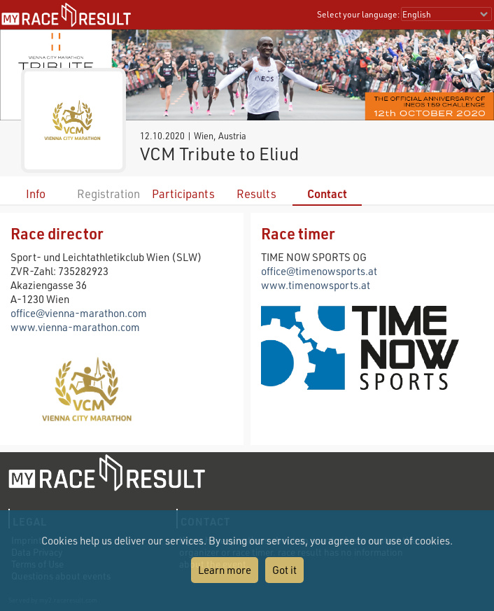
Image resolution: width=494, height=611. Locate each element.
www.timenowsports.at (315, 285)
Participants (183, 193)
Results (256, 193)
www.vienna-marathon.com (75, 327)
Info (35, 193)
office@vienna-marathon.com (78, 313)
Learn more (224, 570)
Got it (284, 570)
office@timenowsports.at (319, 271)
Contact (327, 193)
